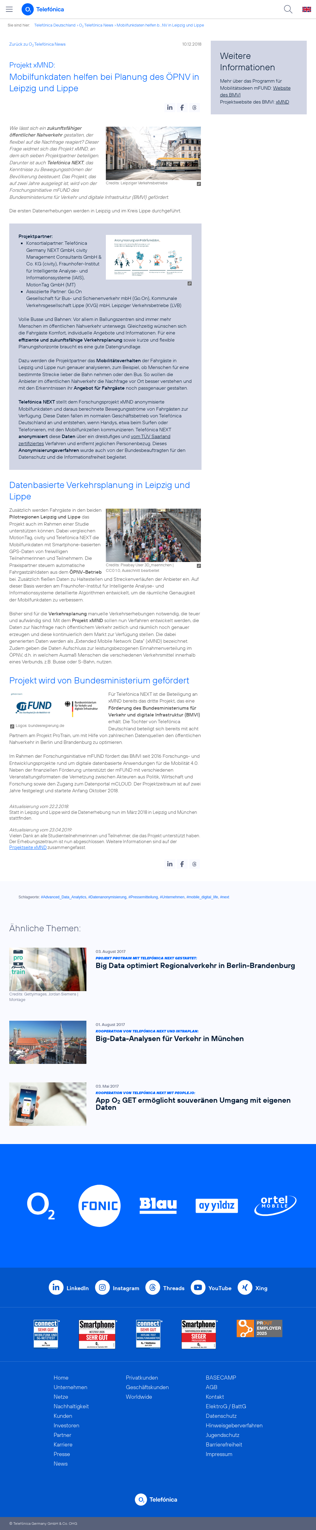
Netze (61, 1396)
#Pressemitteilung (143, 897)
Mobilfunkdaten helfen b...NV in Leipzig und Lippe (160, 25)
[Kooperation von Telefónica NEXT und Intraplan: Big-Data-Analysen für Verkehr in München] (155, 1042)
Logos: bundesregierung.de (40, 725)
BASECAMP (221, 1377)
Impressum (219, 1454)
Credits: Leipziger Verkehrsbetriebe (137, 182)
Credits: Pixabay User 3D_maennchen (139, 564)
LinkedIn (78, 1288)
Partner (62, 1434)
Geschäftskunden (147, 1387)
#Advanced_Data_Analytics (63, 897)
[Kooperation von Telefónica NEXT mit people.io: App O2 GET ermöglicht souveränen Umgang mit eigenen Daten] (155, 1104)
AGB (212, 1387)
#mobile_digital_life (202, 897)
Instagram (126, 1288)
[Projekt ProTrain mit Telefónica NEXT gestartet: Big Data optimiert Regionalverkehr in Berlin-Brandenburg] (155, 974)
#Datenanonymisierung (107, 897)
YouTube (220, 1288)
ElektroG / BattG (226, 1406)
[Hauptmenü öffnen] (9, 9)
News (61, 1463)
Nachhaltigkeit (71, 1406)
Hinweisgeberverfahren (234, 1425)
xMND (282, 102)
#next (224, 897)
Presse (62, 1454)
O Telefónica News (96, 25)
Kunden (63, 1415)
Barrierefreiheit (224, 1444)
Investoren (66, 1425)
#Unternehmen (172, 897)
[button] (169, 107)
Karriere (63, 1444)
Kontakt (215, 1396)
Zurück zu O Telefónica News (37, 44)
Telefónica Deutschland (55, 25)
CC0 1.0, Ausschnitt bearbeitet (132, 570)
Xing (262, 1288)
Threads (174, 1288)
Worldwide (139, 1396)
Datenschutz (221, 1415)
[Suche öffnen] (288, 9)
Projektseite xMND (28, 847)
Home (61, 1377)
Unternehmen (70, 1387)
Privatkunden (142, 1377)
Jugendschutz (222, 1434)
